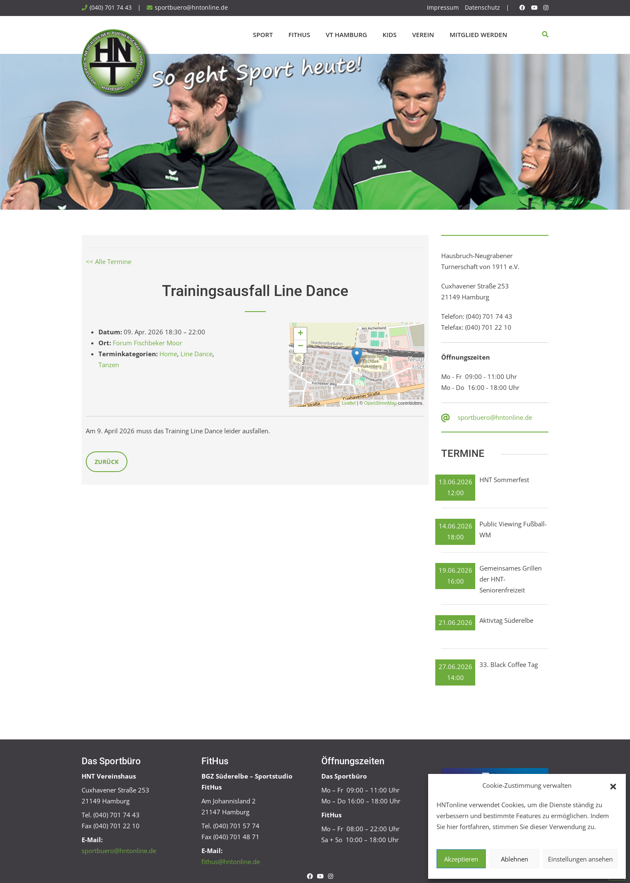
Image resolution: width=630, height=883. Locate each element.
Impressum (443, 7)
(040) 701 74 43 (111, 7)
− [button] (300, 346)
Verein (423, 34)
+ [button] (300, 334)
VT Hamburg (346, 34)
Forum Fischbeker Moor (147, 343)
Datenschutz (482, 7)
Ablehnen (514, 859)
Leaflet (349, 402)
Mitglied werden (478, 34)
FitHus (299, 34)
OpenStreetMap (380, 402)
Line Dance (196, 353)
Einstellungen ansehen (580, 859)
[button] (613, 786)
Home (168, 353)
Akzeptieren (461, 859)
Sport (263, 34)
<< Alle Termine (108, 261)
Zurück (107, 462)
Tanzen (108, 364)
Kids (390, 34)
